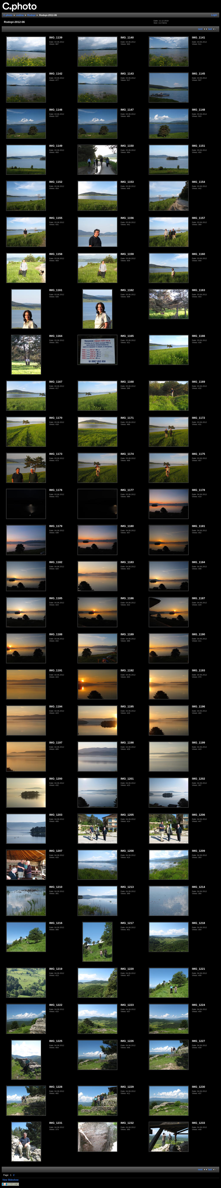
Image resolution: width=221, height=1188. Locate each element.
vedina (20, 15)
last (210, 29)
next (200, 29)
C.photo (8, 15)
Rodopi (31, 15)
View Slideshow (10, 1180)
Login (214, 15)
